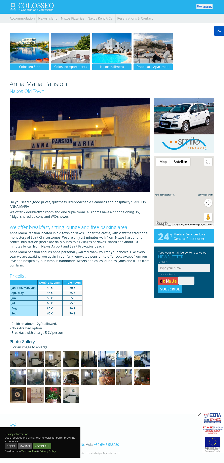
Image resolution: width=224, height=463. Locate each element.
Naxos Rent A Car (101, 18)
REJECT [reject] (11, 446)
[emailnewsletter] (184, 266)
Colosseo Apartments (70, 67)
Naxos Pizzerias (72, 18)
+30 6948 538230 (106, 444)
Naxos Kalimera (112, 67)
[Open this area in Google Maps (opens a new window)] (161, 223)
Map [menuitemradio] (163, 162)
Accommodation (22, 18)
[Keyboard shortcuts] (170, 225)
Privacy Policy (48, 451)
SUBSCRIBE (170, 289)
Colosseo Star (29, 67)
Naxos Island (48, 18)
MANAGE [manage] (25, 446)
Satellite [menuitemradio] (180, 162)
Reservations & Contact (135, 18)
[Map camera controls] (208, 203)
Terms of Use (29, 451)
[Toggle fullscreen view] (208, 162)
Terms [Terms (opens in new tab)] (210, 225)
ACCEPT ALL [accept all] (42, 446)
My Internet (110, 453)
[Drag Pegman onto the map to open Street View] (208, 217)
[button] (184, 187)
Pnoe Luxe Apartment (153, 67)
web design (95, 453)
